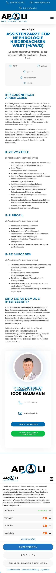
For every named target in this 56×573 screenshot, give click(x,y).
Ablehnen (28, 555)
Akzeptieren (28, 547)
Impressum (44, 569)
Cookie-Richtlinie (13, 569)
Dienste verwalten (28, 539)
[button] (51, 478)
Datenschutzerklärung (30, 569)
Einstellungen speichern (28, 563)
